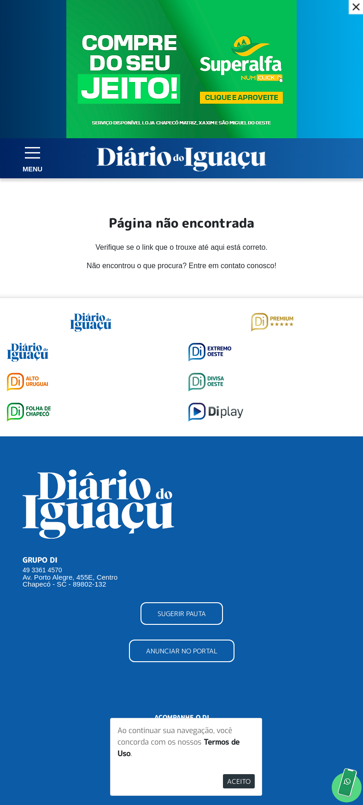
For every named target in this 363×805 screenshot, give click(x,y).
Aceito (239, 781)
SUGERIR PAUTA (182, 613)
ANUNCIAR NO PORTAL (181, 650)
